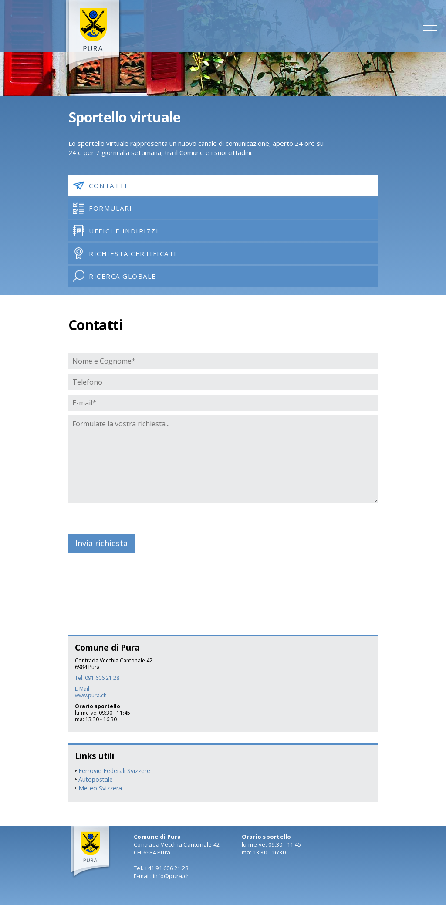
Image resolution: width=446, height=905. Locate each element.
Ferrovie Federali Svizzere (114, 771)
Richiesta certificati (125, 253)
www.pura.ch (91, 695)
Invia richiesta (101, 543)
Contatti (100, 185)
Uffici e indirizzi (116, 230)
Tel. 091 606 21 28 (97, 678)
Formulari (102, 208)
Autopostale (95, 779)
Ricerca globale (114, 276)
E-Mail (82, 688)
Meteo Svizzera (100, 788)
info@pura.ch (171, 876)
